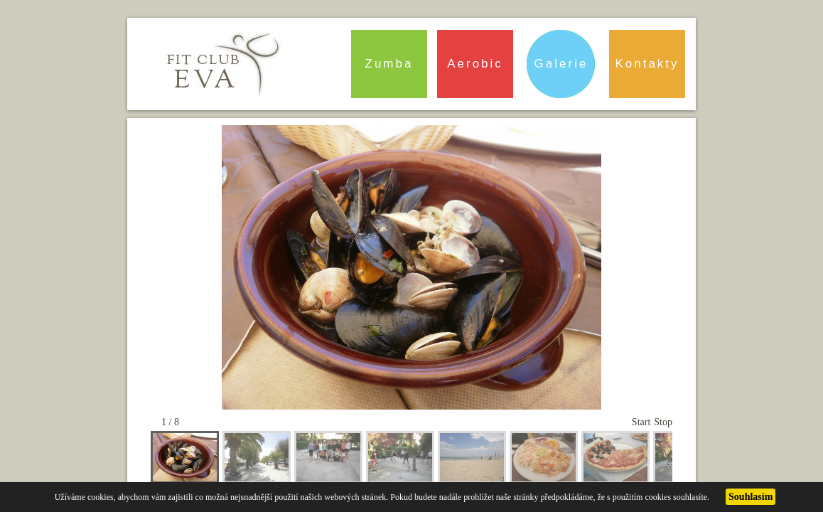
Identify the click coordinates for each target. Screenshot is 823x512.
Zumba (389, 63)
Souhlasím (750, 496)
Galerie (561, 63)
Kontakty (647, 63)
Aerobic (475, 63)
